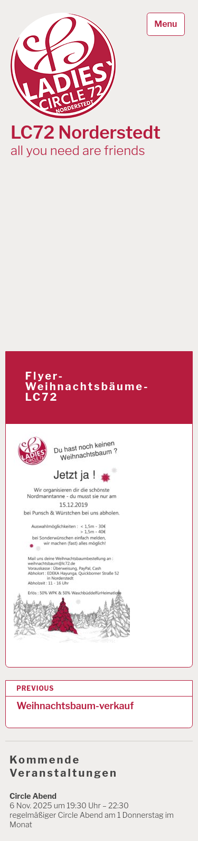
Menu (165, 24)
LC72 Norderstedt (86, 132)
